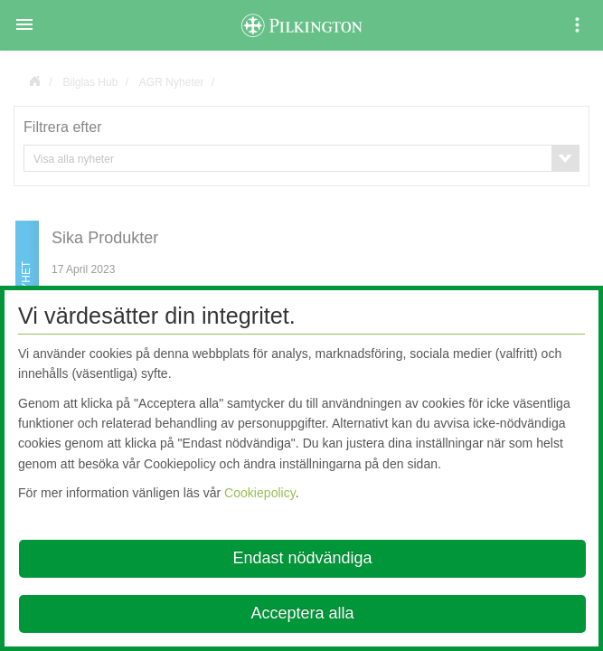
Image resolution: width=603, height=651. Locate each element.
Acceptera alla (301, 613)
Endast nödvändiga (302, 558)
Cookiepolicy (260, 493)
